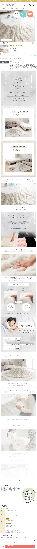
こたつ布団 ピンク (25, 537)
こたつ (8, 8)
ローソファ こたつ (18, 537)
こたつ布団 (11, 8)
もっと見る (18, 480)
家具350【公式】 (3, 8)
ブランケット (12, 537)
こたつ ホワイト (4, 542)
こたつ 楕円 (9, 542)
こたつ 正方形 (15, 542)
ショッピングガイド (3, 54)
